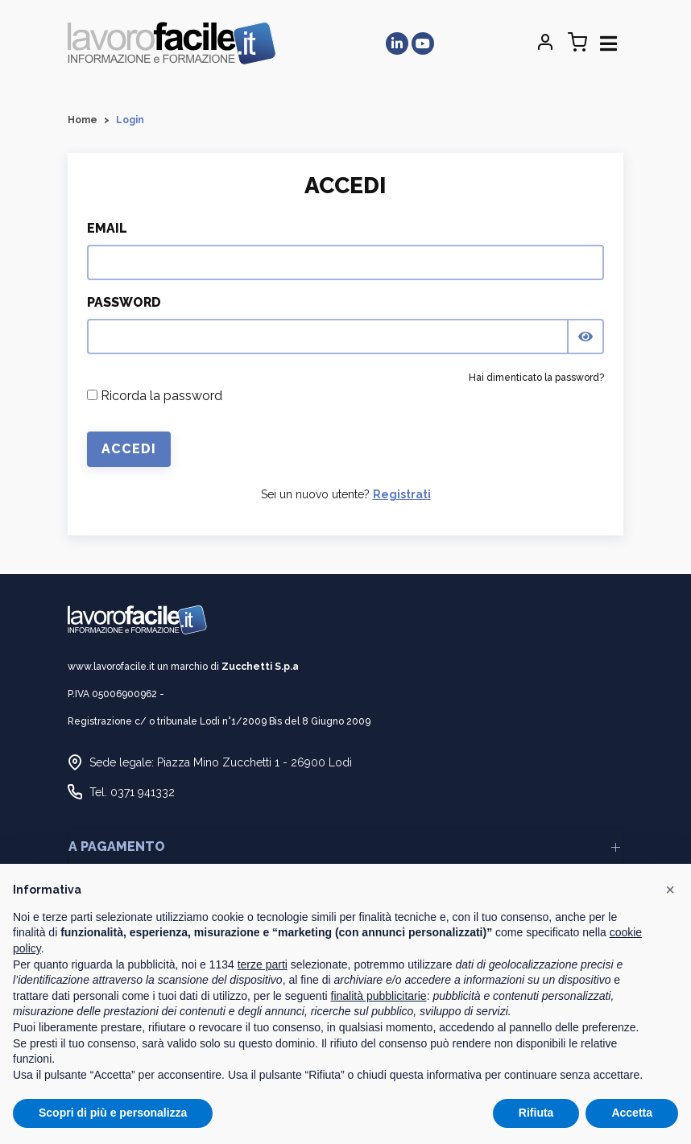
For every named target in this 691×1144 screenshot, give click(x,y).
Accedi (128, 448)
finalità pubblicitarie (379, 995)
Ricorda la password (154, 395)
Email (107, 228)
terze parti (263, 964)
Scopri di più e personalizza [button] (113, 1112)
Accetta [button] (631, 1112)
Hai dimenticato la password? (536, 377)
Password (124, 302)
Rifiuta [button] (536, 1112)
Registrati (402, 494)
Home (82, 120)
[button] (670, 889)
